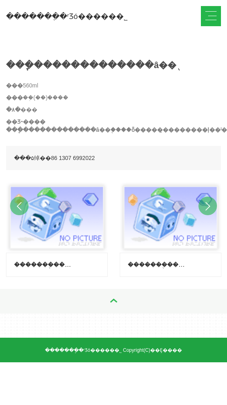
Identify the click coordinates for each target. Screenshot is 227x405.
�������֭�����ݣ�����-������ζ (158, 264)
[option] (57, 227)
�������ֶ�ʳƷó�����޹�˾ (67, 16)
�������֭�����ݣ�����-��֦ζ (44, 264)
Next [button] (207, 206)
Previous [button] (19, 206)
